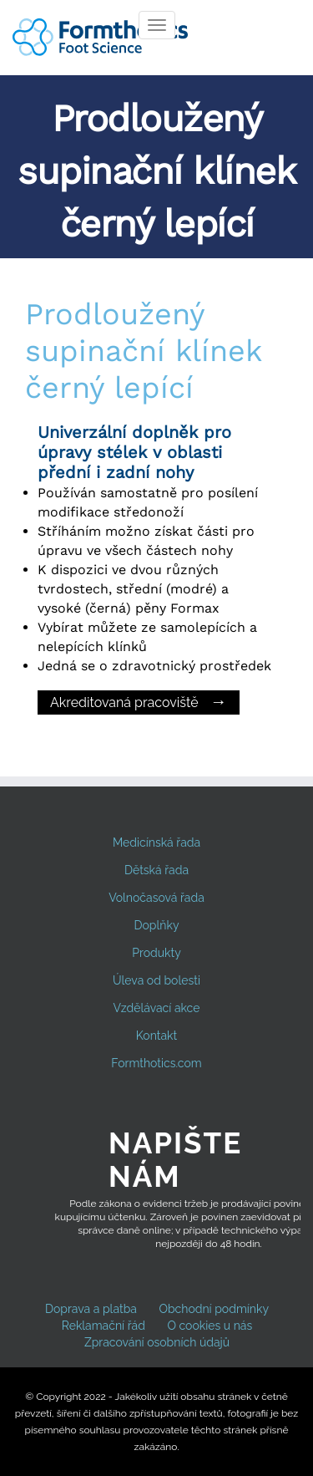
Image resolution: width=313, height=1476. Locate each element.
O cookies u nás (209, 1325)
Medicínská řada (156, 842)
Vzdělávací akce (157, 1008)
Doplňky (156, 925)
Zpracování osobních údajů (157, 1342)
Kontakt (156, 1035)
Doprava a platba (91, 1309)
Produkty (156, 952)
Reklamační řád (103, 1325)
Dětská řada (156, 870)
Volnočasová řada (156, 897)
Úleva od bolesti (156, 980)
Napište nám (175, 1160)
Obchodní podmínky (214, 1309)
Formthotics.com (156, 1063)
